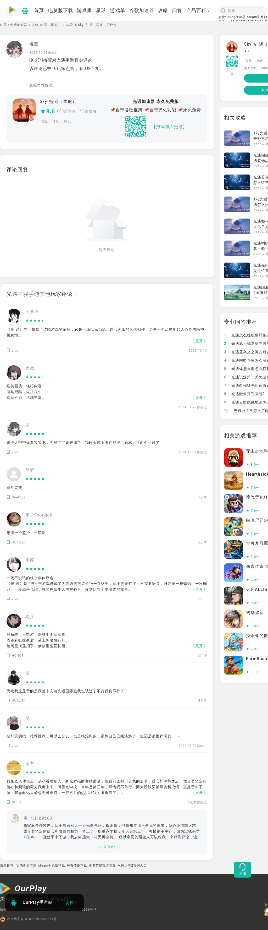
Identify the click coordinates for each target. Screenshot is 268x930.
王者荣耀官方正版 (102, 865)
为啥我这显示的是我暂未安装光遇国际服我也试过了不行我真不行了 (65, 691)
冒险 (44, 121)
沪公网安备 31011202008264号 (28, 919)
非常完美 (14, 488)
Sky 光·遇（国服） (46, 25)
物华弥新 (255, 612)
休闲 (56, 121)
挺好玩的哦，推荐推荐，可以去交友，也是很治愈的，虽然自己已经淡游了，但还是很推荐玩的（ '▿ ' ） (97, 736)
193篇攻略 (87, 111)
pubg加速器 (236, 17)
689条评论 (66, 111)
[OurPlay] (23, 889)
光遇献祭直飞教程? (244, 394)
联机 (67, 121)
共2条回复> (106, 847)
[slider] (35, 320)
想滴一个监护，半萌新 (26, 533)
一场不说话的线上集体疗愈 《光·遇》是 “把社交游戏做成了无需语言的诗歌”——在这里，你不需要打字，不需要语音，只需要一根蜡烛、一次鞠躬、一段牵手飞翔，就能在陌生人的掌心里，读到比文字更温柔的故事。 (107, 583)
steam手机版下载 (51, 865)
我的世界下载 (26, 865)
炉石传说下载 (77, 865)
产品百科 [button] (198, 10)
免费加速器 (18, 25)
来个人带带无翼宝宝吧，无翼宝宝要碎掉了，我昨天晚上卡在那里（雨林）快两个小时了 (83, 442)
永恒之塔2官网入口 (132, 865)
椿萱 (33, 43)
